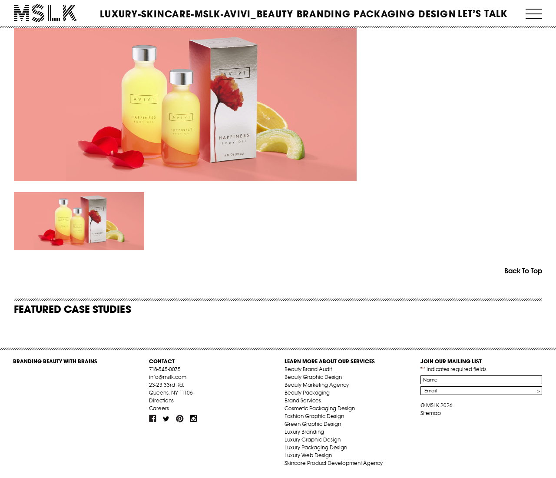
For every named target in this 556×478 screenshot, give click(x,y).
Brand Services (303, 400)
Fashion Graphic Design (314, 416)
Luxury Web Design (308, 455)
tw (166, 418)
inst (193, 418)
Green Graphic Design (313, 424)
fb (153, 418)
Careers (159, 408)
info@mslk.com (167, 377)
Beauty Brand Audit (308, 369)
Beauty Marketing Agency (317, 385)
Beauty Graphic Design (313, 377)
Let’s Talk (483, 13)
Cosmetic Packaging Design (320, 408)
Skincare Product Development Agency (334, 463)
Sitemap (430, 413)
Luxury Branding (304, 431)
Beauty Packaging (307, 392)
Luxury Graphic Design (313, 439)
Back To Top (523, 270)
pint (180, 418)
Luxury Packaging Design (316, 447)
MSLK (45, 13)
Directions (161, 400)
